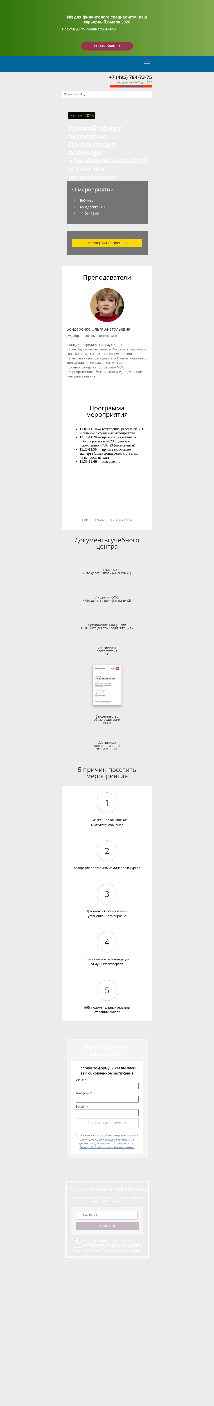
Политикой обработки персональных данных (106, 1147)
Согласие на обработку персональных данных (106, 1245)
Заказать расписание (107, 1123)
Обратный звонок (131, 86)
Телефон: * (84, 1093)
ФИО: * (81, 1080)
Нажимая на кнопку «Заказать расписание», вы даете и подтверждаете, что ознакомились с (108, 1141)
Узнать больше (107, 46)
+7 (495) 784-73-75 (130, 76)
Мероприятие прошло (107, 242)
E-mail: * (82, 1106)
